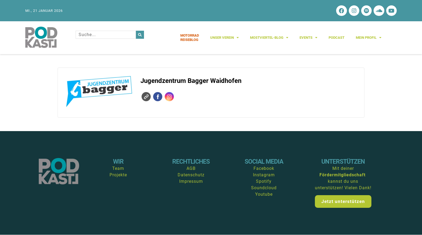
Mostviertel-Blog (269, 37)
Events (308, 37)
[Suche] (140, 35)
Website (146, 96)
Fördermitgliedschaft (342, 175)
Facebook (158, 96)
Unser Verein (224, 37)
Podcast (336, 38)
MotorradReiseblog (189, 38)
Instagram (169, 96)
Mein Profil (368, 37)
